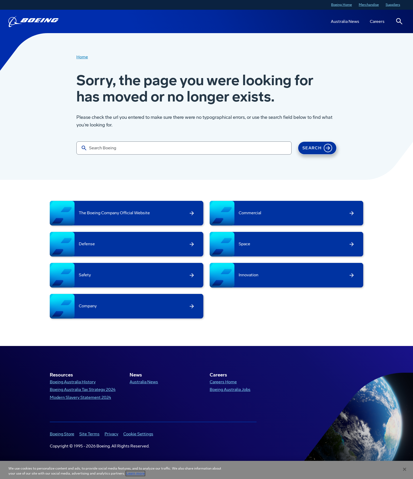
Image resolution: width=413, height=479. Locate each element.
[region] (206, 470)
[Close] (404, 469)
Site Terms (89, 433)
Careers (377, 21)
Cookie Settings (138, 433)
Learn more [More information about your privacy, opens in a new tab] (135, 473)
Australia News (345, 21)
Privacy (111, 433)
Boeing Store (62, 433)
